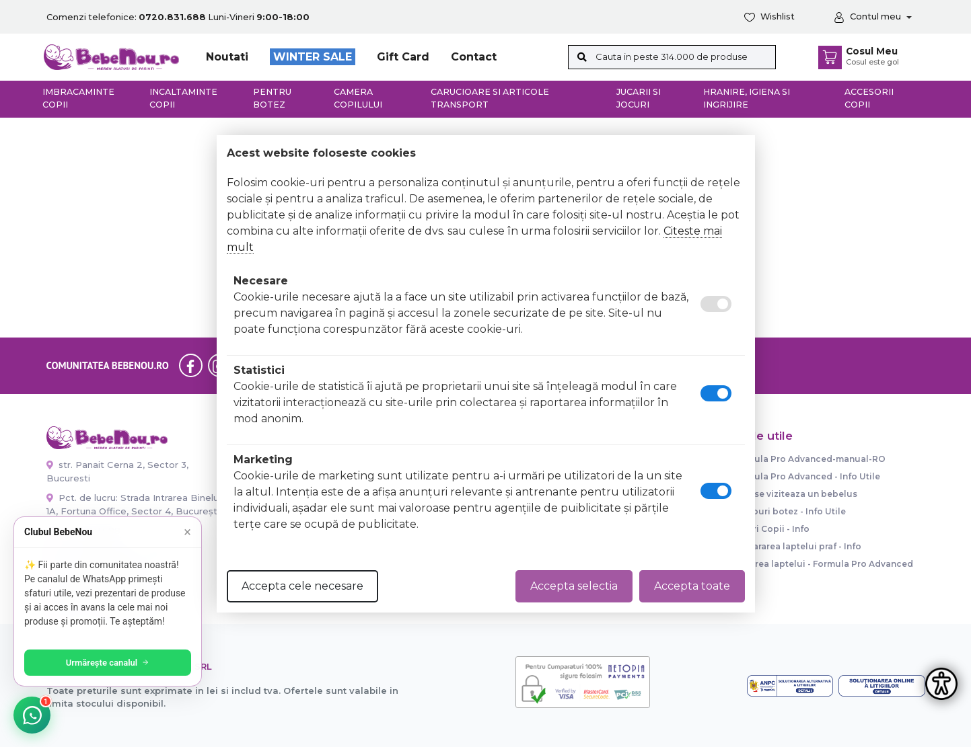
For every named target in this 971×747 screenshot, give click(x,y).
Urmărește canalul (107, 663)
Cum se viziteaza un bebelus (794, 494)
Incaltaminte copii (183, 98)
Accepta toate (692, 586)
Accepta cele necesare (302, 586)
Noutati (227, 56)
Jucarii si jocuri (638, 98)
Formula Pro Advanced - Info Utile (806, 476)
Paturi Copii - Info (771, 529)
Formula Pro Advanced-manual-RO (809, 459)
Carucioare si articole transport (490, 98)
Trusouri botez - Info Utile (789, 511)
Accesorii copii (869, 98)
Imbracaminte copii (78, 98)
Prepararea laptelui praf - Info (796, 546)
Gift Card (403, 56)
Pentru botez (272, 98)
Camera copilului (358, 98)
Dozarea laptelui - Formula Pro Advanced (822, 564)
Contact (474, 56)
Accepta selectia (574, 586)
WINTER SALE (312, 56)
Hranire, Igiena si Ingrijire (746, 98)
